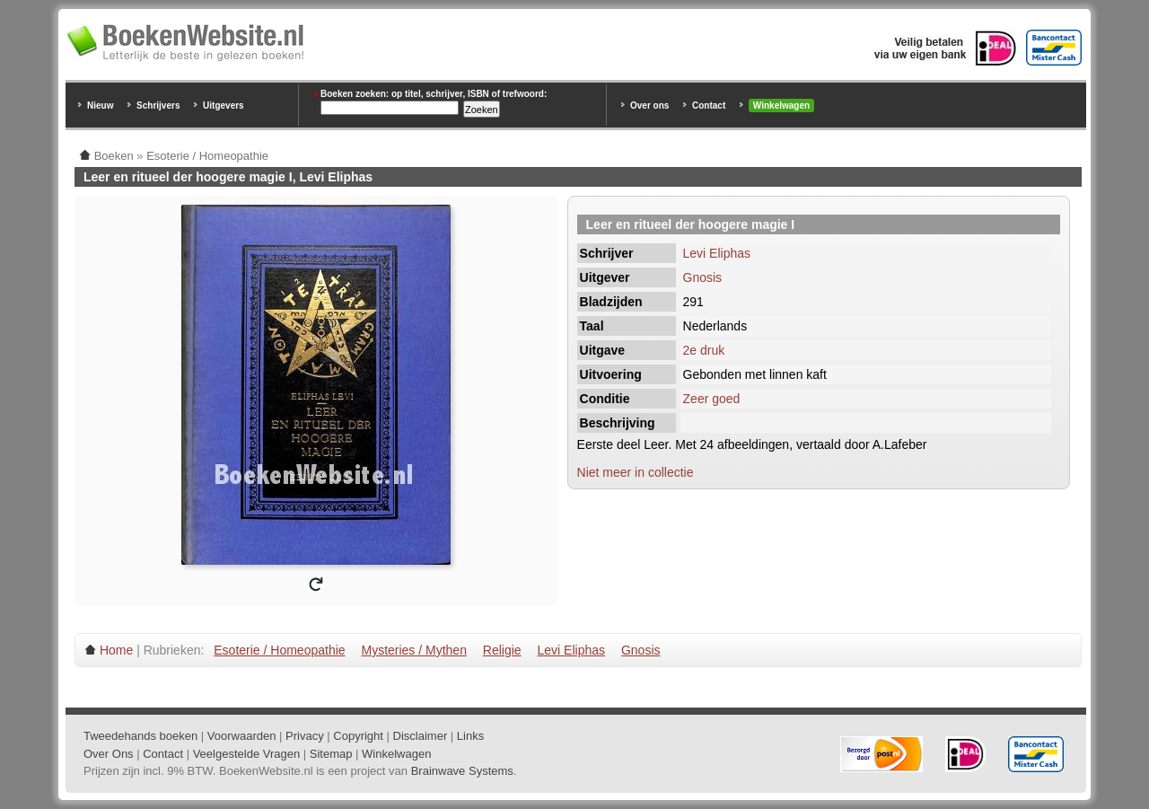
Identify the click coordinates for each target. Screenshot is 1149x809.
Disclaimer (420, 736)
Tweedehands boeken (140, 736)
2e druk (704, 350)
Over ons (649, 105)
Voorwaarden (241, 736)
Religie (502, 650)
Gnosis (703, 277)
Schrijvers (158, 105)
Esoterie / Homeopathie (279, 650)
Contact (708, 105)
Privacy (304, 736)
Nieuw (100, 105)
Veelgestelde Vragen (247, 754)
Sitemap (331, 754)
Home (116, 650)
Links (470, 736)
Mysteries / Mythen (413, 650)
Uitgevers (223, 105)
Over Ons (108, 754)
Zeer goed (712, 398)
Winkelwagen (781, 105)
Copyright (358, 736)
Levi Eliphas (717, 253)
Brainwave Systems (462, 771)
